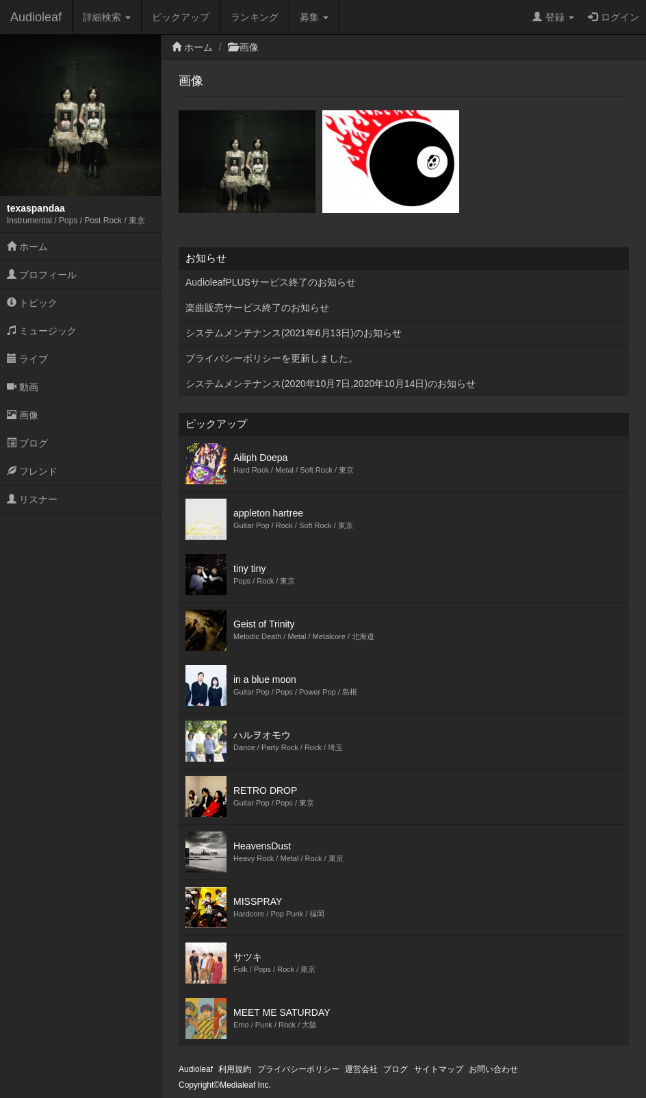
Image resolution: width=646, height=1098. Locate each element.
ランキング (255, 17)
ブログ (27, 443)
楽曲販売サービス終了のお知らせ (257, 307)
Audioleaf (36, 17)
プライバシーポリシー (298, 1069)
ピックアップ (180, 17)
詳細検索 (107, 17)
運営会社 (361, 1069)
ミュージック (42, 330)
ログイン (613, 17)
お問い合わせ (493, 1069)
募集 (314, 17)
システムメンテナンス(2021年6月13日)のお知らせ (293, 332)
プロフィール (42, 274)
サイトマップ (438, 1069)
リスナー (32, 499)
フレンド (32, 471)
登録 (553, 17)
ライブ (27, 358)
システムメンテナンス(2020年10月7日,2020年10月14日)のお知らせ (330, 383)
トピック (32, 302)
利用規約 (234, 1069)
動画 (22, 387)
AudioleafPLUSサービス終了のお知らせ (270, 282)
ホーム (27, 246)
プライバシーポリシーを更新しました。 (271, 358)
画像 (22, 415)
